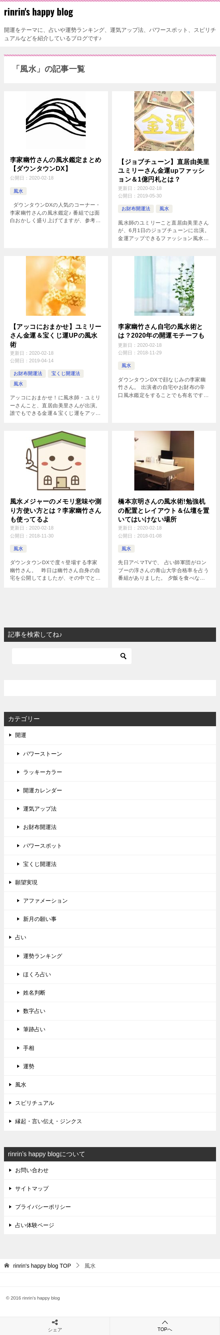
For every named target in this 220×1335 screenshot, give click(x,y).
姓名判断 (34, 992)
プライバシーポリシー (43, 1207)
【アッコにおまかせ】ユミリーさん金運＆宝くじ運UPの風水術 (56, 335)
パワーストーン (42, 754)
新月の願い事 (40, 919)
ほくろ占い (37, 974)
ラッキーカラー (42, 772)
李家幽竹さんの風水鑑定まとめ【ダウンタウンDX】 (56, 164)
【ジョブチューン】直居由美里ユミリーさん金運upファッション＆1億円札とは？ (164, 170)
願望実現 (26, 882)
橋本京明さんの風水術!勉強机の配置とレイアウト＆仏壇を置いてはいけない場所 (164, 510)
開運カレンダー (42, 790)
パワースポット (42, 845)
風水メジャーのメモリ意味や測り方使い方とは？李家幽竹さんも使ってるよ (56, 510)
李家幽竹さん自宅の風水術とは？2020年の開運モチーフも (161, 331)
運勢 (28, 1066)
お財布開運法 (136, 208)
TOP (42, 1266)
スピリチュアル (34, 1103)
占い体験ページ (34, 1225)
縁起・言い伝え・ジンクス (48, 1121)
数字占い (34, 1011)
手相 (28, 1048)
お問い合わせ (32, 1170)
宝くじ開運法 (65, 373)
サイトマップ (32, 1188)
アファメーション (45, 900)
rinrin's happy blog (38, 11)
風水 (18, 191)
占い (20, 937)
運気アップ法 (40, 808)
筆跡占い (34, 1029)
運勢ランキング (42, 956)
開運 (20, 735)
